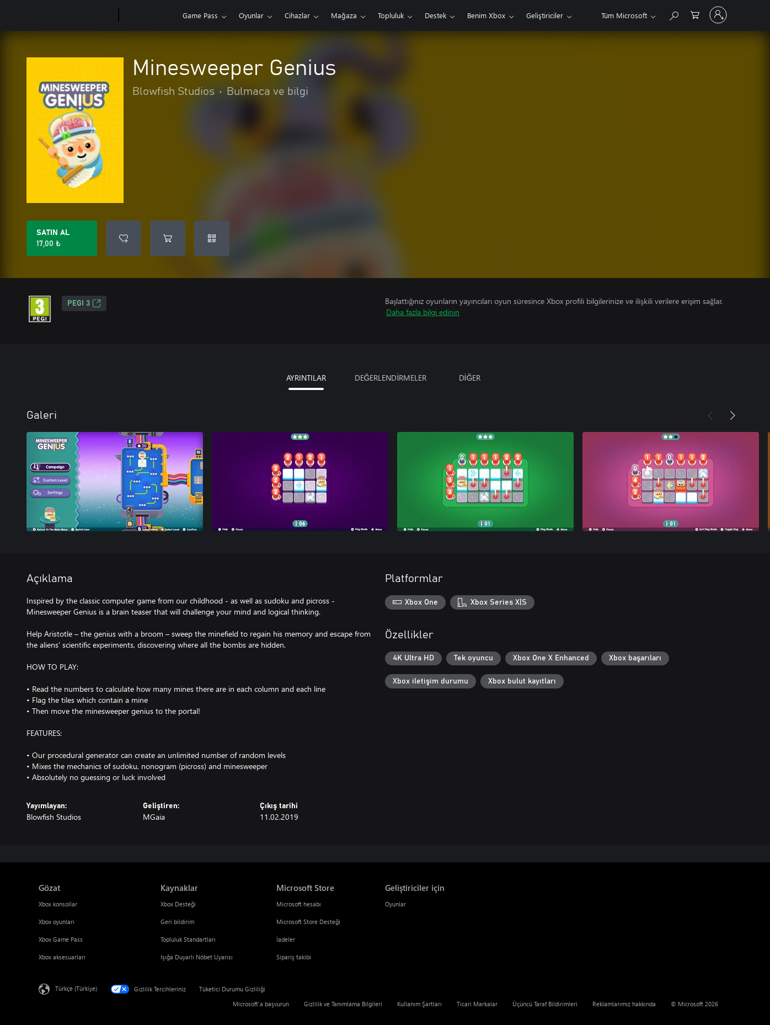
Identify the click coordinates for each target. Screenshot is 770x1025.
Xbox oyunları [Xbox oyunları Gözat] (56, 921)
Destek (435, 15)
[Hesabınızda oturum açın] (718, 15)
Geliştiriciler (544, 15)
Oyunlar (251, 15)
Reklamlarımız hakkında (624, 1003)
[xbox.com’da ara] (673, 14)
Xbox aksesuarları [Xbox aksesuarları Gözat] (62, 956)
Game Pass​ (200, 15)
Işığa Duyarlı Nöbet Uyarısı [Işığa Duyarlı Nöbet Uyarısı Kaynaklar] (197, 956)
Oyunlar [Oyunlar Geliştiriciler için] (395, 903)
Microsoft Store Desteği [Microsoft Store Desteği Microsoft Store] (308, 921)
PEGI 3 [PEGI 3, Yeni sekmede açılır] (84, 303)
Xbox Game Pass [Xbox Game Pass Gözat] (61, 939)
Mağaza (344, 15)
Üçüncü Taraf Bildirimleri (545, 1003)
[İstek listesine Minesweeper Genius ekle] (123, 238)
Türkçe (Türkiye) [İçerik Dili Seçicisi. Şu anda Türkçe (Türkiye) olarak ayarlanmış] (76, 988)
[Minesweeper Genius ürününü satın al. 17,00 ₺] (61, 238)
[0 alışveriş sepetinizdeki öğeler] (695, 14)
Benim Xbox (486, 15)
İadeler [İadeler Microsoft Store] (285, 939)
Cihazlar (297, 15)
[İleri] (732, 415)
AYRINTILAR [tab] (306, 377)
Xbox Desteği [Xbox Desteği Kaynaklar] (178, 903)
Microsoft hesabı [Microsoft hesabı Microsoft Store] (298, 903)
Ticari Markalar (477, 1003)
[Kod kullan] (211, 238)
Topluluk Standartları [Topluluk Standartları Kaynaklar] (188, 939)
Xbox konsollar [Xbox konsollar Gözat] (58, 903)
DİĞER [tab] (470, 377)
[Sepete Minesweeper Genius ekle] (167, 238)
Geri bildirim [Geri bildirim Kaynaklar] (177, 921)
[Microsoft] (76, 15)
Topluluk (391, 15)
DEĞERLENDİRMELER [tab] (391, 377)
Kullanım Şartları (419, 1003)
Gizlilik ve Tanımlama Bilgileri (343, 1003)
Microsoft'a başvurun (261, 1003)
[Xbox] (149, 15)
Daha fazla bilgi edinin (422, 312)
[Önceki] (710, 415)
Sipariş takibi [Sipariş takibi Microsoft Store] (293, 956)
